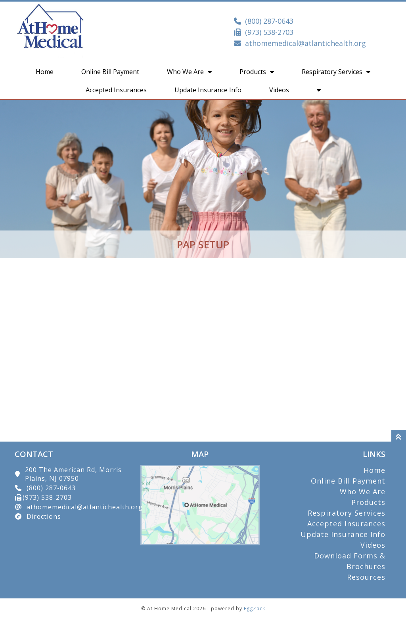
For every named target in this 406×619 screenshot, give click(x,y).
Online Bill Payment (110, 71)
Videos (279, 90)
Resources (366, 577)
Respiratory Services (336, 71)
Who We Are (189, 71)
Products (256, 71)
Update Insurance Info (207, 90)
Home (45, 71)
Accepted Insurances (116, 90)
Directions (44, 516)
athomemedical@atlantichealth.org (305, 43)
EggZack (254, 608)
